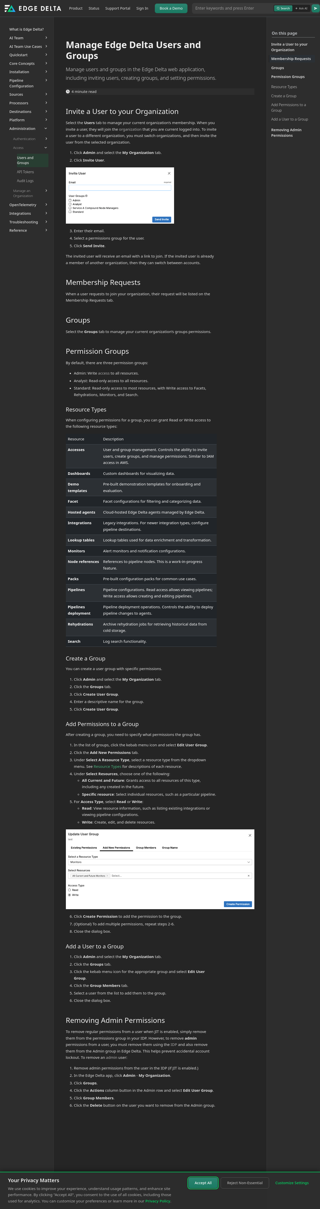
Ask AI (301, 8)
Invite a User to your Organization (289, 47)
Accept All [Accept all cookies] (203, 1182)
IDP (174, 1044)
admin (111, 1057)
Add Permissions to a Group (288, 107)
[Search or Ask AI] (232, 8)
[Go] (316, 8)
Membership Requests (291, 58)
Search (283, 8)
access (104, 373)
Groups (277, 67)
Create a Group (284, 95)
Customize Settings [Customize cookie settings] (292, 1182)
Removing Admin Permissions (286, 132)
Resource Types (284, 86)
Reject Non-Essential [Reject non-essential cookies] (244, 1182)
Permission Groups (288, 76)
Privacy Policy (157, 1200)
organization (130, 129)
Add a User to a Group (289, 119)
